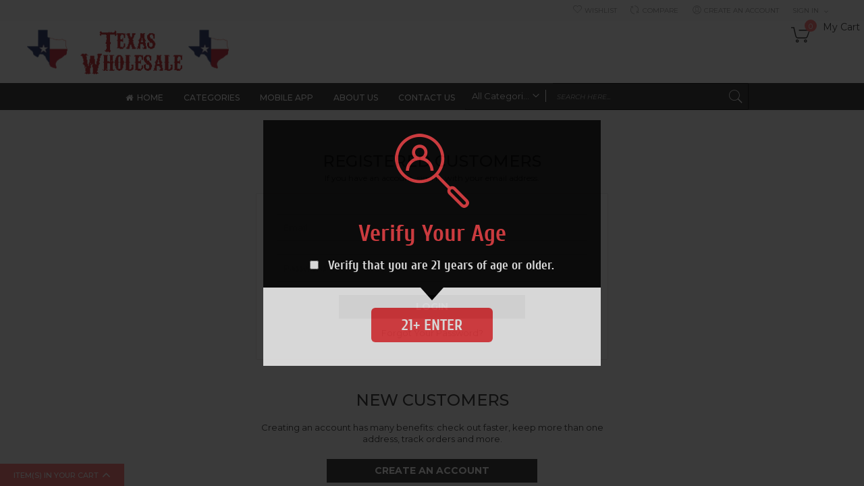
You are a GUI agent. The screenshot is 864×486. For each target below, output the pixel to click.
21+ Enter (432, 325)
